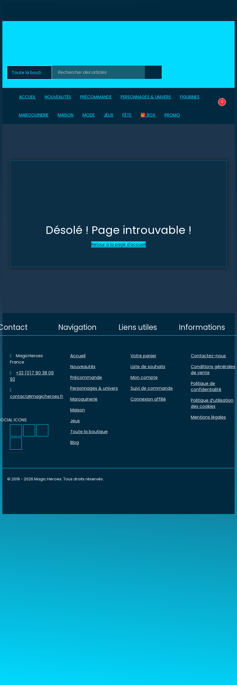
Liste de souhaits (147, 367)
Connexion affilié (148, 399)
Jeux (75, 421)
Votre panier (143, 356)
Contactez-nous (208, 356)
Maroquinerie (84, 399)
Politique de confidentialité (206, 386)
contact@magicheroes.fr (36, 396)
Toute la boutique (89, 432)
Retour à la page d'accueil (118, 244)
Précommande (86, 377)
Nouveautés (82, 367)
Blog (74, 442)
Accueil (78, 356)
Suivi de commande (151, 388)
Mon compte (144, 377)
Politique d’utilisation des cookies (212, 403)
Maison (77, 410)
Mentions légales (208, 417)
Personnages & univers (94, 388)
